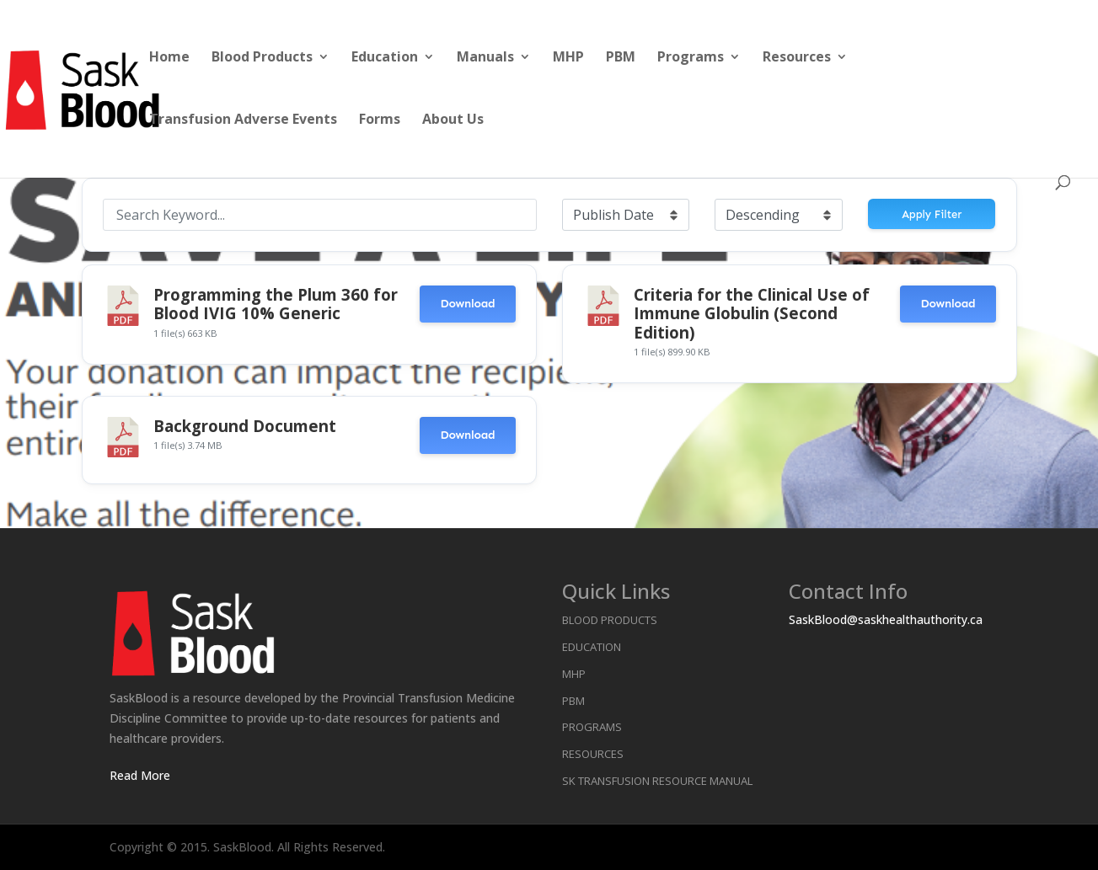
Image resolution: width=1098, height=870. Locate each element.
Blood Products (262, 58)
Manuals (485, 58)
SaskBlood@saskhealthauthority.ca (886, 619)
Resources (797, 58)
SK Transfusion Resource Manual (657, 780)
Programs (690, 58)
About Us (453, 120)
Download (467, 303)
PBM (620, 58)
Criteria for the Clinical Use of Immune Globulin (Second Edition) (752, 313)
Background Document (244, 425)
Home (169, 58)
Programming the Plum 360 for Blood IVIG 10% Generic (275, 303)
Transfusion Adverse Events (243, 120)
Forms (379, 120)
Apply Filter (931, 214)
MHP (568, 58)
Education (384, 58)
